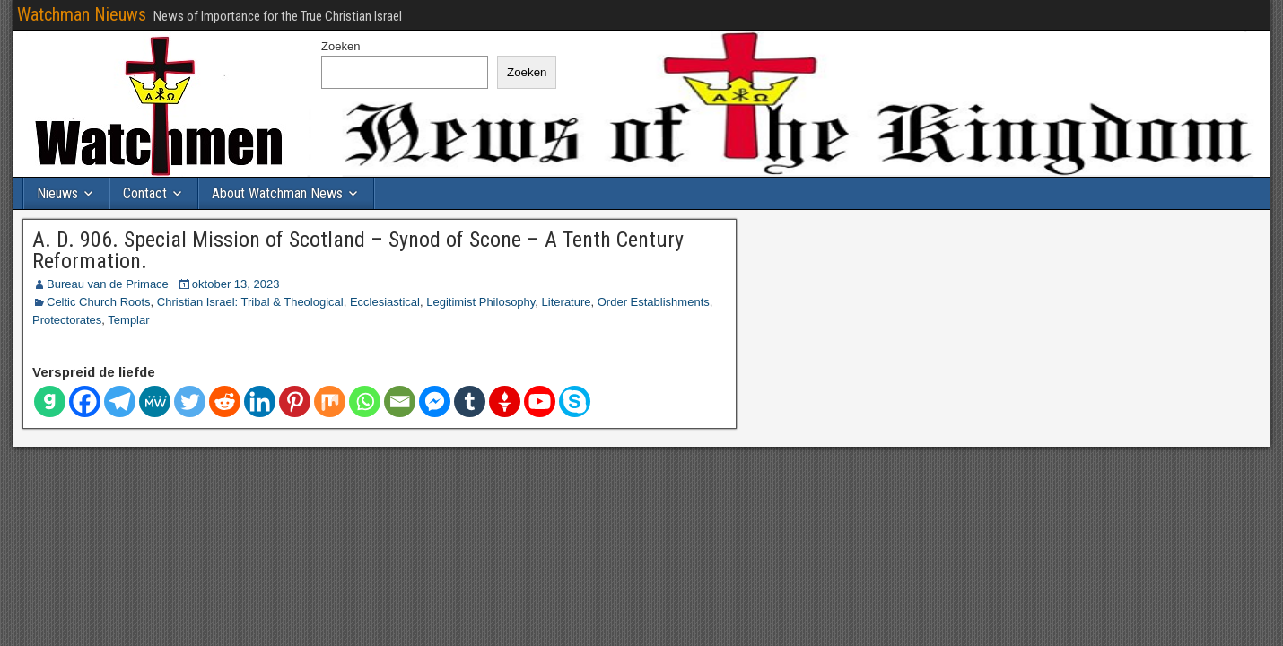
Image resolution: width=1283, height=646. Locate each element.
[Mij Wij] (154, 401)
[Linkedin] (259, 401)
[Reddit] (224, 401)
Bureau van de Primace (108, 284)
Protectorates (66, 320)
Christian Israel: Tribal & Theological (250, 302)
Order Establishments (654, 302)
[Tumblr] (469, 401)
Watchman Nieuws (81, 14)
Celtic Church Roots (99, 302)
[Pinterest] (294, 401)
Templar (128, 320)
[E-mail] (399, 401)
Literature (566, 302)
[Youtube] (539, 401)
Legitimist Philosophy (480, 302)
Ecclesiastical (385, 302)
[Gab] (49, 401)
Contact (145, 193)
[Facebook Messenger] (434, 401)
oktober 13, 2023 (236, 284)
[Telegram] (119, 401)
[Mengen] (329, 401)
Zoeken (340, 46)
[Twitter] (189, 401)
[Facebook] (84, 401)
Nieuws (57, 193)
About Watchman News (277, 193)
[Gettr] (504, 401)
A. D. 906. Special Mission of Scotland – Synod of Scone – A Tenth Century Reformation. (358, 250)
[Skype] (574, 401)
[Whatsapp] (364, 401)
